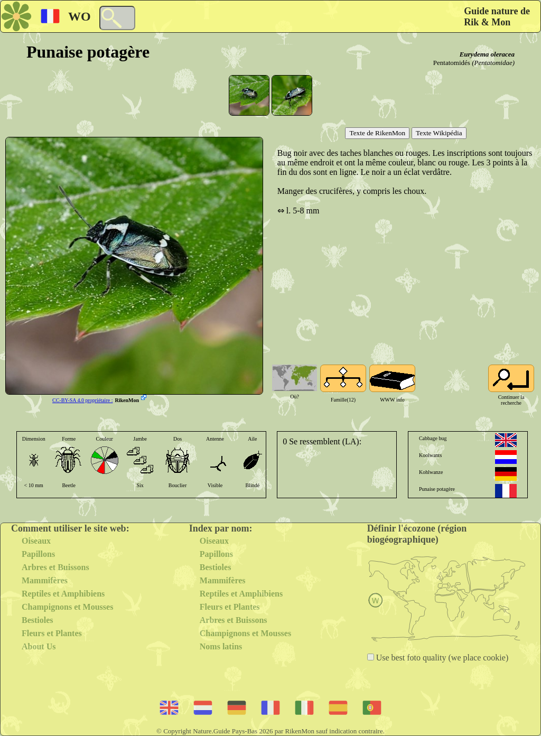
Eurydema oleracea (487, 54)
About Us (38, 646)
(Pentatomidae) (493, 63)
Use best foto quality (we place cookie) (441, 657)
